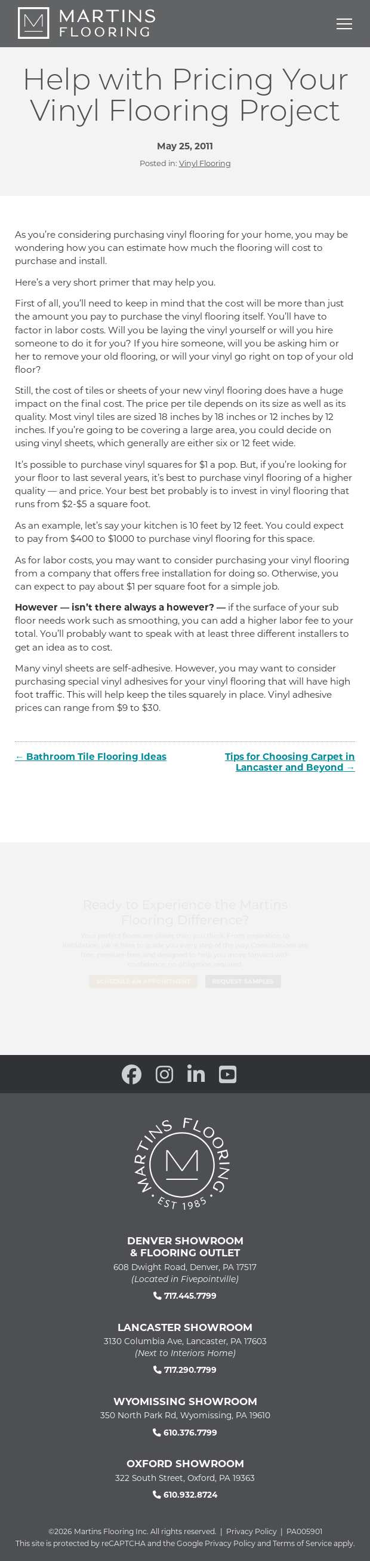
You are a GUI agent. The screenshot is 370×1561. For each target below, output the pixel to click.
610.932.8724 (185, 1494)
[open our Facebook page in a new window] (131, 1074)
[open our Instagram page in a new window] (164, 1074)
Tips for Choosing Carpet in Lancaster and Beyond (290, 761)
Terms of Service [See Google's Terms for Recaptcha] (302, 1543)
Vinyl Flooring (205, 163)
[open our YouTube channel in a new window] (227, 1074)
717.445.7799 (185, 1295)
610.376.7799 (185, 1432)
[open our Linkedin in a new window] (196, 1074)
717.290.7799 (185, 1369)
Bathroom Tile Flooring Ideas (96, 756)
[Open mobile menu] (344, 24)
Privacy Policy (251, 1531)
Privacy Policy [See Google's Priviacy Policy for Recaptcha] (230, 1543)
